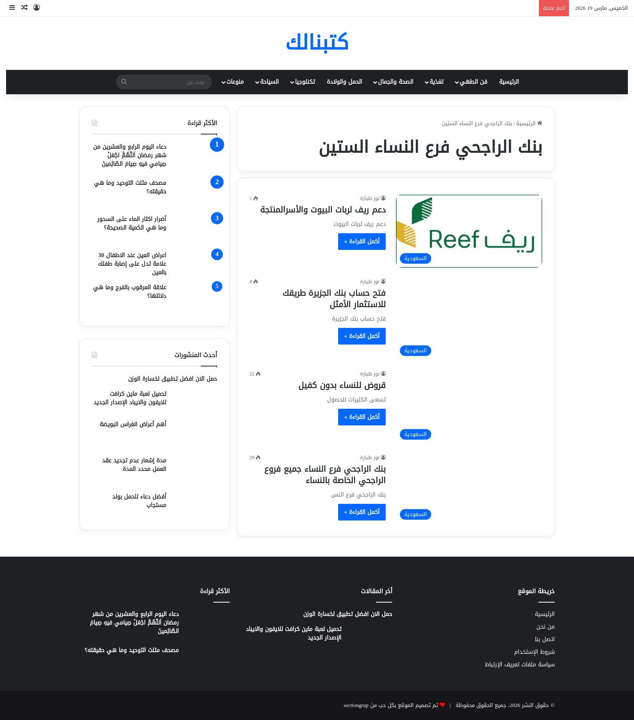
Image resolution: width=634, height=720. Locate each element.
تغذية (436, 81)
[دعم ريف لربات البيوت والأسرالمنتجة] (469, 231)
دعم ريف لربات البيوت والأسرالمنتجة (323, 209)
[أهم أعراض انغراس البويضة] (194, 435)
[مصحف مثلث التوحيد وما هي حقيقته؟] (194, 194)
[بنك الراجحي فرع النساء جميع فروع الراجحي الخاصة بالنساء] (469, 488)
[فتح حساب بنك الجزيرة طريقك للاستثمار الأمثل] (469, 319)
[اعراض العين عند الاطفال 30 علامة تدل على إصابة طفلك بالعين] (194, 264)
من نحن (545, 627)
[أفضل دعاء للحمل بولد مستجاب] (194, 505)
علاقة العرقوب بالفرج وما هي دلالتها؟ (129, 291)
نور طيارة (370, 198)
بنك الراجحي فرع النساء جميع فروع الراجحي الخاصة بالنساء (325, 474)
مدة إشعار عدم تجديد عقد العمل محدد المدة (134, 465)
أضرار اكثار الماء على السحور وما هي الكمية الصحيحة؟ (131, 223)
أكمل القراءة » (362, 241)
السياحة (269, 81)
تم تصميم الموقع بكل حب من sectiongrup (391, 705)
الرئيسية (509, 81)
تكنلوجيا (305, 81)
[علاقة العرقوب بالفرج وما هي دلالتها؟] (194, 298)
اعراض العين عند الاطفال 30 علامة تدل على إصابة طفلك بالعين (132, 264)
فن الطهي (473, 81)
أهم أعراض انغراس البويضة (133, 424)
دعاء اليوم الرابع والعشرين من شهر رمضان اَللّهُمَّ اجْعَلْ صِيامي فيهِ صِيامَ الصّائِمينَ (129, 155)
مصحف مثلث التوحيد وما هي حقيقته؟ (130, 187)
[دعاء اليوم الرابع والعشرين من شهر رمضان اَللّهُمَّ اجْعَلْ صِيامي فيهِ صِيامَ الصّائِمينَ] (194, 158)
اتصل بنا (545, 639)
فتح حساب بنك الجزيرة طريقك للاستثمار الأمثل (334, 298)
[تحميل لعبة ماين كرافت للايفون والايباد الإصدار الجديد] (194, 402)
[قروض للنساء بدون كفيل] (469, 407)
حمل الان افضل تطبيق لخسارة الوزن (172, 378)
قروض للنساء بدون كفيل (342, 385)
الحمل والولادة (344, 81)
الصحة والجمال (395, 81)
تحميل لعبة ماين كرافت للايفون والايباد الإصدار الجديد (129, 398)
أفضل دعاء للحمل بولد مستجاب (139, 501)
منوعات (235, 81)
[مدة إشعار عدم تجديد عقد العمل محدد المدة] (194, 471)
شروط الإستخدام (534, 652)
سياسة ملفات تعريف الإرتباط (520, 664)
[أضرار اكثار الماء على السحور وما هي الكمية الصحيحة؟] (194, 230)
